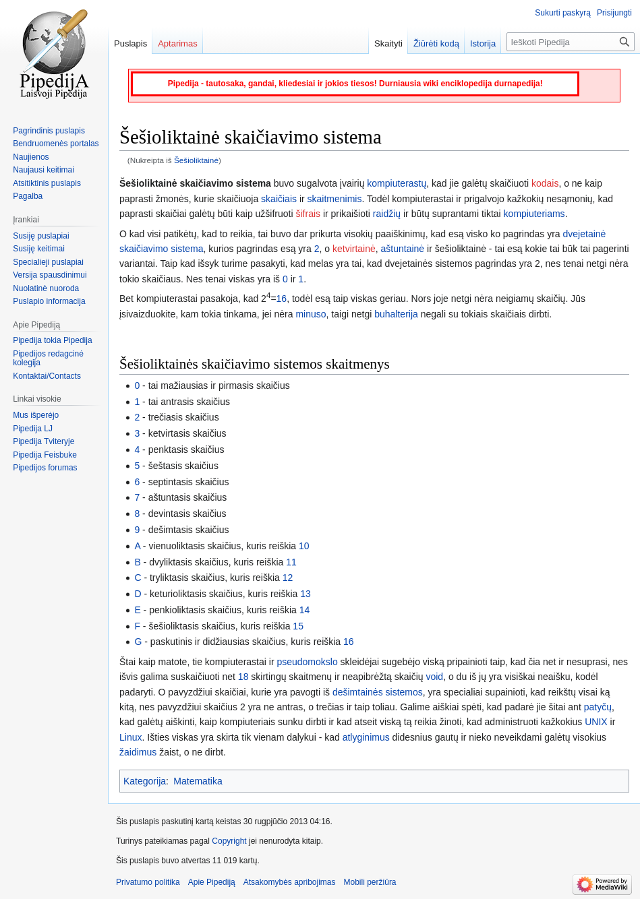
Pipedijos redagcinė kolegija (48, 358)
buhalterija (396, 314)
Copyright (229, 841)
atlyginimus (366, 737)
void (434, 676)
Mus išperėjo (36, 415)
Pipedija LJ (33, 428)
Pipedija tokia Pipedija (52, 340)
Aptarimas (178, 43)
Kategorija (144, 781)
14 (304, 609)
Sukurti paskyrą (563, 13)
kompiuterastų (396, 183)
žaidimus (137, 752)
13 (305, 593)
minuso (310, 314)
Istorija (483, 43)
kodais (544, 183)
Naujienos (31, 157)
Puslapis (130, 43)
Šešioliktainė (196, 160)
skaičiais (279, 198)
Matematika (197, 781)
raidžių (387, 213)
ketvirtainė (354, 248)
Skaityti (388, 43)
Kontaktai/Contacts (47, 376)
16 (282, 298)
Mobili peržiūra (370, 882)
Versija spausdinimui (49, 275)
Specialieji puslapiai (48, 262)
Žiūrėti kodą (436, 43)
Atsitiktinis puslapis (47, 183)
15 (298, 626)
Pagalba (27, 196)
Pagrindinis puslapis (49, 130)
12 (288, 577)
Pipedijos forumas (45, 467)
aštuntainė (403, 248)
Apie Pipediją (211, 882)
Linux (130, 737)
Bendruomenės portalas (55, 143)
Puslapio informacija (49, 301)
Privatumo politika (148, 882)
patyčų (598, 707)
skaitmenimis (335, 198)
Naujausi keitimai (43, 170)
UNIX (596, 721)
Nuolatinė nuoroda (46, 288)
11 (291, 562)
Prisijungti (614, 13)
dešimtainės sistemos (377, 692)
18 (243, 676)
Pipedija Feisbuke (45, 455)
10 (304, 545)
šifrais (307, 213)
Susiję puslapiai (41, 236)
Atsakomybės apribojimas (289, 882)
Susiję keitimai (39, 248)
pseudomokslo (307, 661)
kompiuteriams (534, 213)
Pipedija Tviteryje (43, 441)
